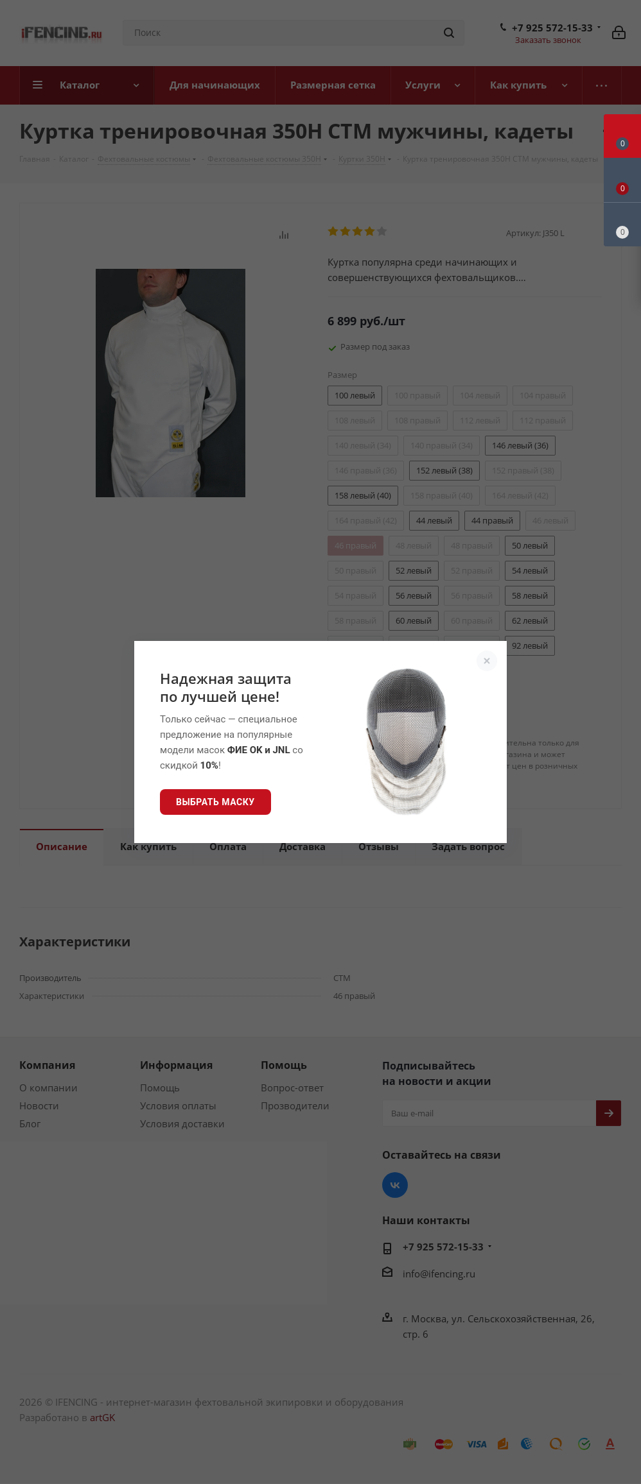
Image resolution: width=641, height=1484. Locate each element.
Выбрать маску (215, 802)
